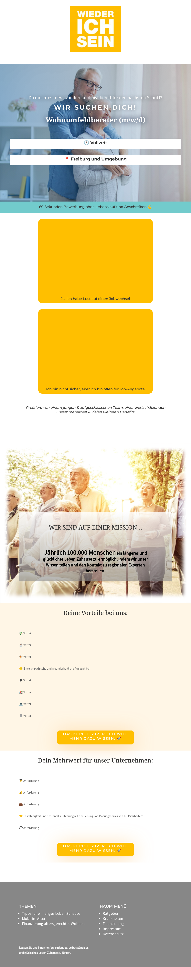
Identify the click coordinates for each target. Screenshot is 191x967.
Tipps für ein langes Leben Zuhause (51, 913)
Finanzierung (113, 923)
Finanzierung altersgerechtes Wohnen (53, 923)
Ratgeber (110, 913)
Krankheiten (113, 918)
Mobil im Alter (33, 918)
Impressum (112, 928)
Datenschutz (113, 933)
